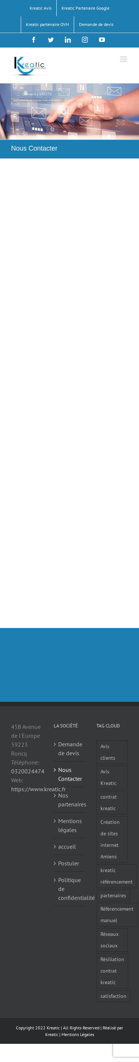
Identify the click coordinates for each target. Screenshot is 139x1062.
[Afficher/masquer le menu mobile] (124, 59)
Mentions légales (70, 825)
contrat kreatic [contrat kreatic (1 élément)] (108, 802)
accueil (67, 846)
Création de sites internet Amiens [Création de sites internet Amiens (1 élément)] (110, 839)
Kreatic (51, 1034)
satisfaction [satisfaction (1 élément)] (113, 995)
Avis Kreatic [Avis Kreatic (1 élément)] (108, 777)
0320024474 (27, 771)
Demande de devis (70, 748)
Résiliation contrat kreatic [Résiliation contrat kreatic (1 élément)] (112, 971)
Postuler (68, 863)
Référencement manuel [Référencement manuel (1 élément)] (116, 914)
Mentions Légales (78, 1034)
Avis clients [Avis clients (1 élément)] (107, 752)
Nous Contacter (70, 774)
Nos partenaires (70, 800)
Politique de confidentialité (70, 888)
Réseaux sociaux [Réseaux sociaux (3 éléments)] (109, 939)
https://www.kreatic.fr (38, 789)
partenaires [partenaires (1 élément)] (113, 895)
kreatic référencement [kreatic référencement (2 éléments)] (116, 876)
